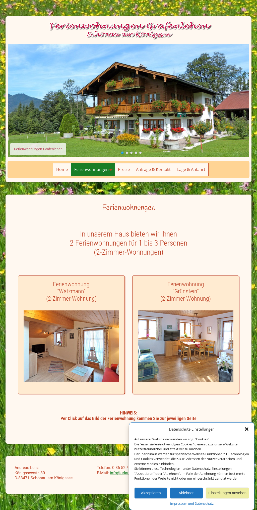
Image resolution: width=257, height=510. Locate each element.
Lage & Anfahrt (191, 169)
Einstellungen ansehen (227, 495)
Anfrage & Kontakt (153, 169)
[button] (246, 431)
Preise (124, 169)
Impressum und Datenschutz (192, 505)
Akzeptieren (151, 495)
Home (62, 169)
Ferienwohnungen (94, 169)
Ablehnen (186, 495)
